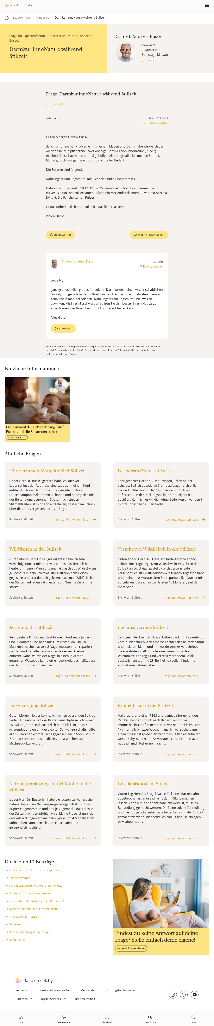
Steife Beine (17, 940)
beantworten (62, 235)
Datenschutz (24, 999)
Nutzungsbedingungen (121, 990)
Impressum (23, 990)
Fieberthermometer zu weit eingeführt (34, 870)
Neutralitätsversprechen (55, 990)
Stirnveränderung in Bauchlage (29, 932)
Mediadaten (88, 990)
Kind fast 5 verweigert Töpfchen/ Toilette (35, 885)
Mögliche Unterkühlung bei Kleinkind (33, 909)
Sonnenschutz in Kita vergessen (30, 893)
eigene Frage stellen (151, 235)
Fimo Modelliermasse (23, 916)
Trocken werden (19, 878)
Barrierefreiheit (85, 999)
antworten (65, 328)
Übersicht (57, 104)
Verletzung (16, 924)
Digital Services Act (53, 999)
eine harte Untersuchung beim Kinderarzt (36, 901)
